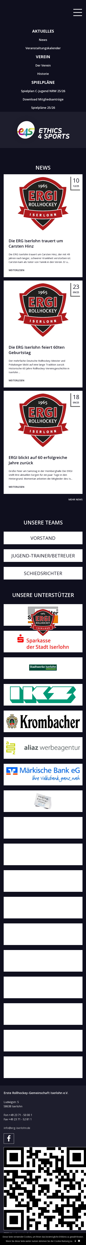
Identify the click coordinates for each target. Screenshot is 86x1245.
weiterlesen (16, 270)
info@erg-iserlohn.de (17, 1128)
